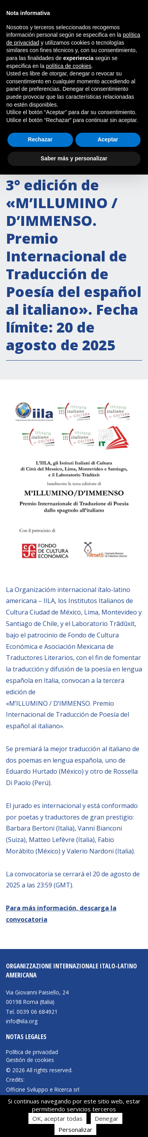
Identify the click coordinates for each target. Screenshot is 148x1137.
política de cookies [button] (68, 66)
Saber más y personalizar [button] (74, 158)
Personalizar (75, 1129)
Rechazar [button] (40, 139)
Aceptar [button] (107, 139)
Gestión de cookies (30, 1060)
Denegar (106, 1118)
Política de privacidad (32, 1052)
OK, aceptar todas (57, 1118)
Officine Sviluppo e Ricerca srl (42, 1089)
